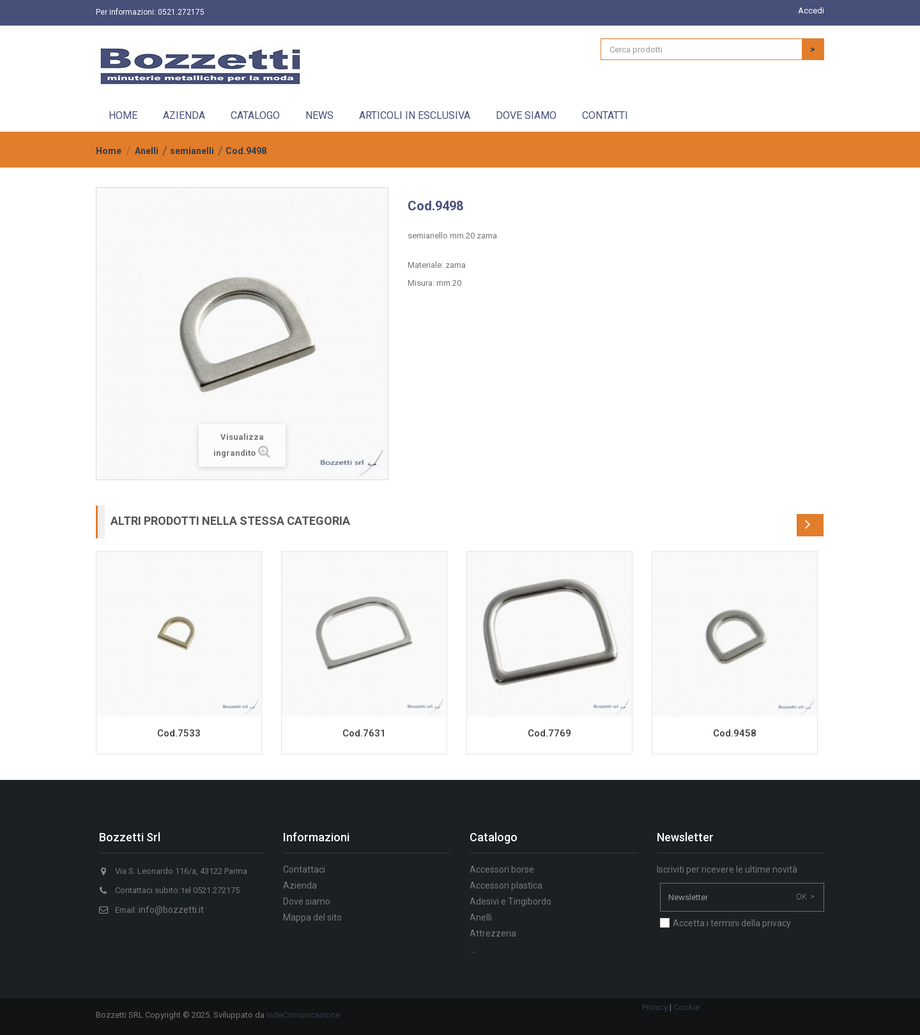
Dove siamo (526, 115)
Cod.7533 (179, 733)
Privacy (655, 1007)
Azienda (184, 115)
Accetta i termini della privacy (732, 923)
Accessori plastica (506, 885)
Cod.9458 (734, 733)
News (319, 115)
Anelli (146, 151)
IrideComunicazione (303, 1015)
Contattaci (304, 869)
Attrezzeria (493, 933)
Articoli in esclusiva (414, 115)
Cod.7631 (364, 733)
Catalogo (255, 115)
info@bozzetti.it (171, 910)
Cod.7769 (549, 733)
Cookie (686, 1007)
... (472, 949)
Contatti (605, 115)
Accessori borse (502, 869)
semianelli (192, 151)
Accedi (811, 10)
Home (123, 115)
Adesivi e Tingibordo (510, 901)
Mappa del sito (312, 917)
